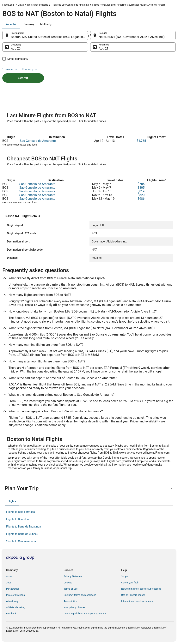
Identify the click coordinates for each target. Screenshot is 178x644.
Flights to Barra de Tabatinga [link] (23, 526)
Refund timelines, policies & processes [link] (141, 588)
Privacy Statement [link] (73, 576)
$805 (141, 187)
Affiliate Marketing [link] (15, 607)
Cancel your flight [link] (130, 582)
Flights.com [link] (8, 4)
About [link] (9, 576)
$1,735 (141, 141)
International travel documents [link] (137, 601)
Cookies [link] (68, 582)
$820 (141, 195)
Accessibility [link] (70, 601)
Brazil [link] (21, 4)
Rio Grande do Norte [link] (37, 4)
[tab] (11, 24)
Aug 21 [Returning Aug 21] (103, 48)
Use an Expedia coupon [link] (133, 595)
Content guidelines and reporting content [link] (85, 613)
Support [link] (125, 576)
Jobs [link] (8, 582)
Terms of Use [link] (70, 588)
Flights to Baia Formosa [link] (20, 511)
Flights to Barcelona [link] (18, 519)
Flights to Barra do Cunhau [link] (22, 533)
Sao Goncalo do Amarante (38, 141)
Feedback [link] (11, 613)
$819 (141, 191)
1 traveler (10, 69)
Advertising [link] (12, 601)
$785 (141, 184)
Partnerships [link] (12, 588)
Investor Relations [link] (15, 595)
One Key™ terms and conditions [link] (80, 595)
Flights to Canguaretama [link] (21, 541)
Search (23, 78)
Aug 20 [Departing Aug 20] (16, 48)
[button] (89, 488)
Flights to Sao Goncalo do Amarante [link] (70, 4)
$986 (141, 198)
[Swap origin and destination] (89, 35)
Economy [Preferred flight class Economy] (30, 69)
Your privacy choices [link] (74, 607)
